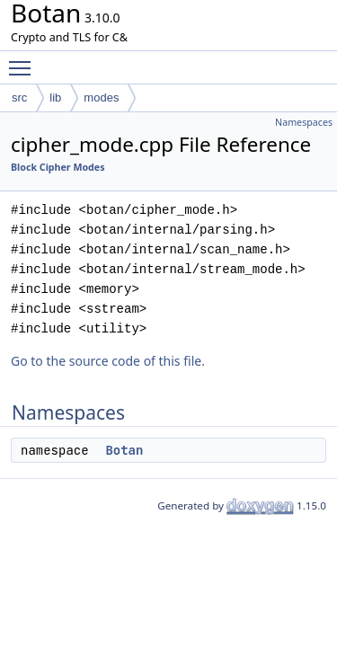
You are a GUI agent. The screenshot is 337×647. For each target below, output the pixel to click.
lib (55, 97)
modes (101, 97)
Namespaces (304, 122)
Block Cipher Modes (58, 167)
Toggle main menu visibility (24, 60)
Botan (124, 450)
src (19, 97)
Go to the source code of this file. (108, 360)
